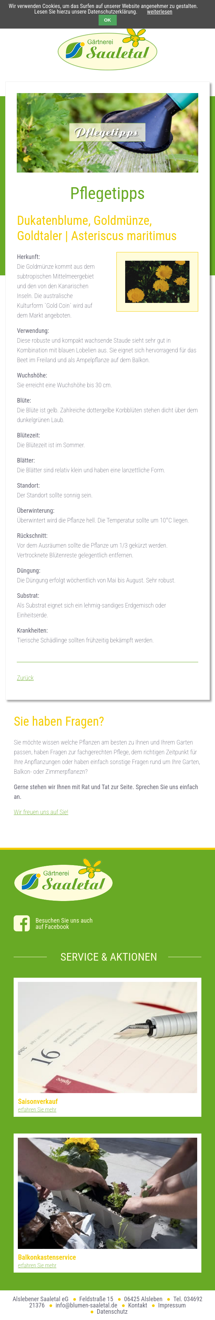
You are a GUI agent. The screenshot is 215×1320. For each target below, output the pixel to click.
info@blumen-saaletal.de (86, 1305)
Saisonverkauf (38, 1101)
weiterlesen (159, 11)
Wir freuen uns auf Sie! (41, 812)
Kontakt (137, 1305)
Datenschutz (112, 1311)
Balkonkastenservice (47, 1257)
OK (107, 20)
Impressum (172, 1305)
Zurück (25, 677)
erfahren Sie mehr (37, 1109)
